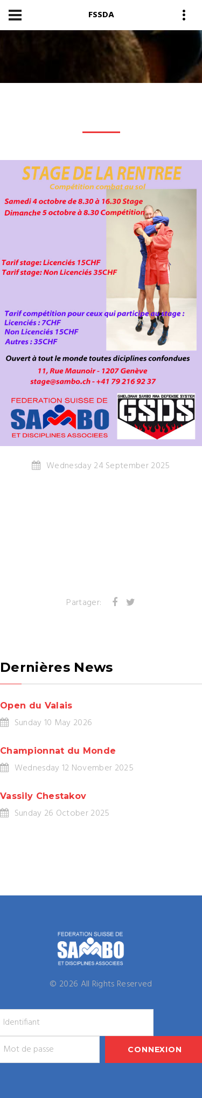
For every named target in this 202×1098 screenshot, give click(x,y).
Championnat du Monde (58, 751)
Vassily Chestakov (43, 796)
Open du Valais (36, 705)
